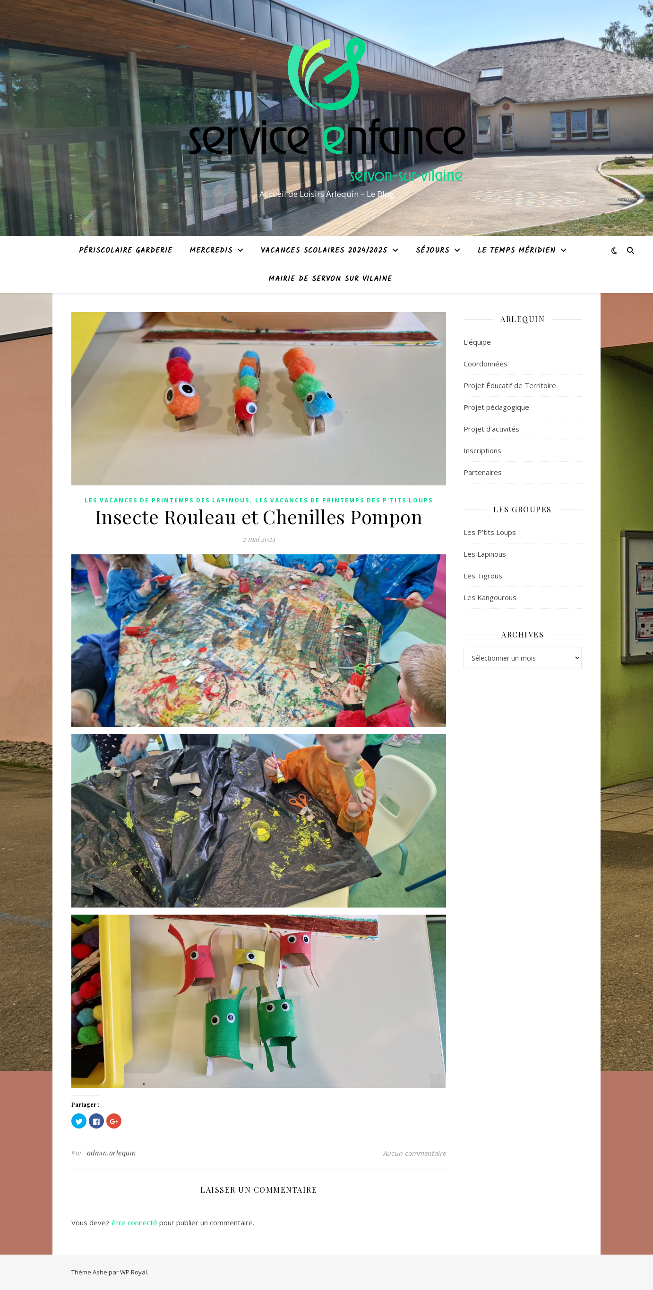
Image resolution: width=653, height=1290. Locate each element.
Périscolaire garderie (125, 250)
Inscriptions (482, 450)
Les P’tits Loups (490, 532)
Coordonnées (485, 363)
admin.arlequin (111, 1152)
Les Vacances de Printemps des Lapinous (167, 500)
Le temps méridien (517, 250)
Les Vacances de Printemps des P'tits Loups (344, 500)
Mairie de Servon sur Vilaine (330, 279)
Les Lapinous (485, 554)
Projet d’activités (491, 428)
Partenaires (483, 472)
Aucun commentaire (414, 1153)
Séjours (432, 250)
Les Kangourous (490, 597)
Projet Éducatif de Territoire (510, 385)
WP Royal (133, 1272)
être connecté (134, 1222)
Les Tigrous (483, 575)
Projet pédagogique (496, 407)
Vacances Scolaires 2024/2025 (324, 250)
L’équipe (477, 342)
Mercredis (210, 250)
